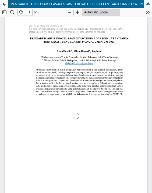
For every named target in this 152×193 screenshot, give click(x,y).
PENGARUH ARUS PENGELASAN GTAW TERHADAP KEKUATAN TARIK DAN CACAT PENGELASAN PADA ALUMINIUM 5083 (81, 4)
